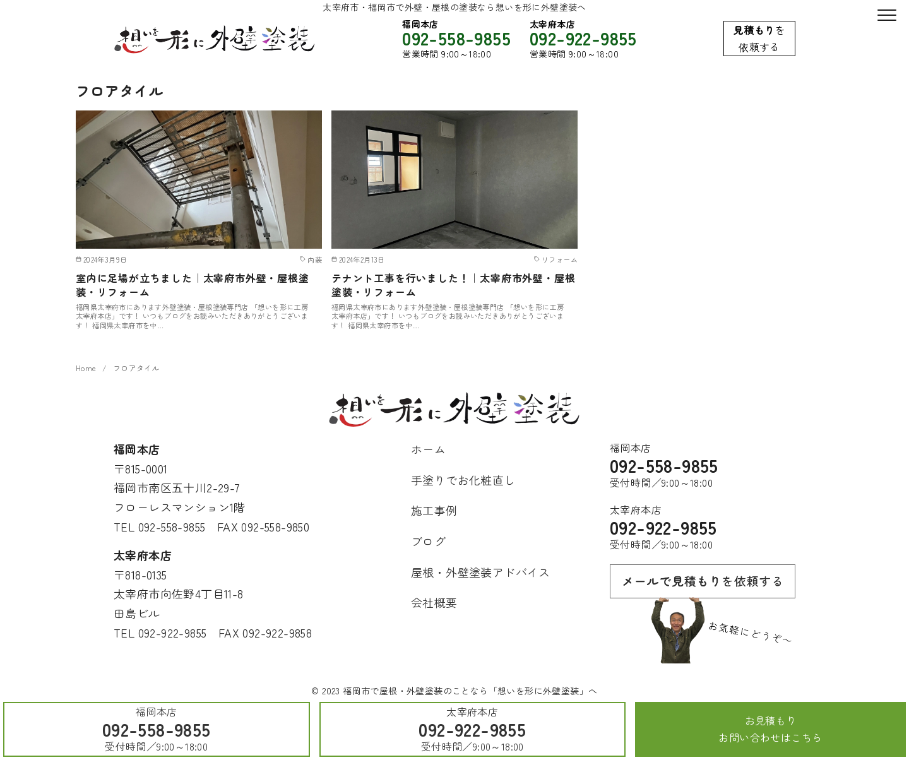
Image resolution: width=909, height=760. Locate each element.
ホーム (428, 449)
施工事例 (434, 510)
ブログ (428, 541)
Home (86, 368)
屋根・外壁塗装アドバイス (480, 572)
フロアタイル (136, 368)
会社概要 (434, 602)
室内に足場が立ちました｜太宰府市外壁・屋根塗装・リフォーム (192, 285)
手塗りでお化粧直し (463, 480)
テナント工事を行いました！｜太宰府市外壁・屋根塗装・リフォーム (453, 285)
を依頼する (759, 38)
